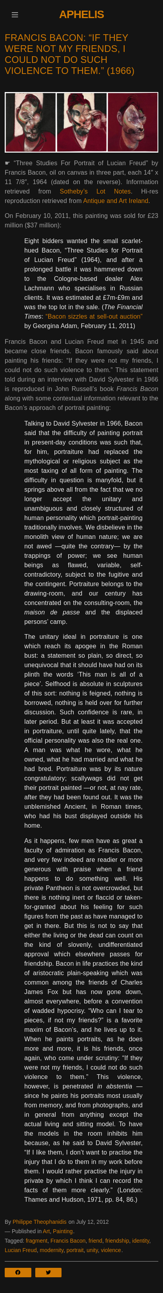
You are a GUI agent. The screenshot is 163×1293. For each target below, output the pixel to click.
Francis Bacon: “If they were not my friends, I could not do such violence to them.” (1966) (69, 54)
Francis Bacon (68, 1241)
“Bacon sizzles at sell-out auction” (94, 316)
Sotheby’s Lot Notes (95, 191)
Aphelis (81, 14)
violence (111, 1250)
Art (46, 1231)
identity (140, 1241)
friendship (117, 1241)
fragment (36, 1241)
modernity (51, 1250)
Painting (63, 1231)
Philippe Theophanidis (40, 1222)
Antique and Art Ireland (115, 200)
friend (95, 1241)
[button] (15, 15)
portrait (75, 1250)
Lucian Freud (21, 1250)
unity (92, 1250)
